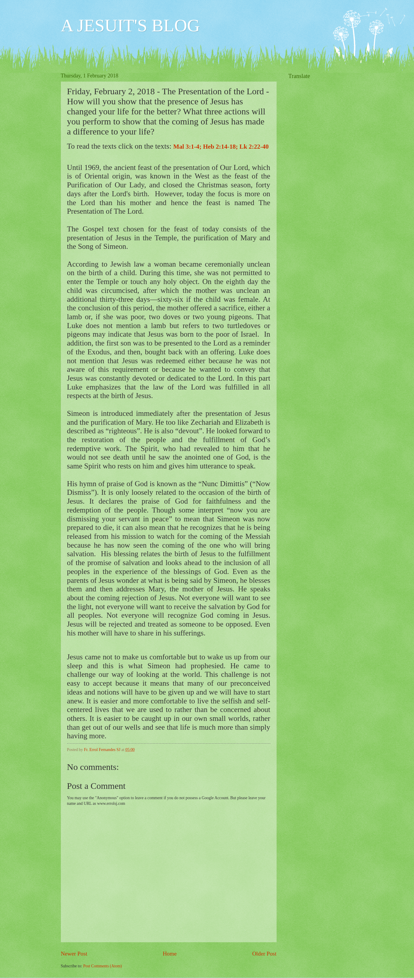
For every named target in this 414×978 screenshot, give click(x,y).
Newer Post (74, 954)
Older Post (264, 954)
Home (170, 954)
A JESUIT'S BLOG (130, 25)
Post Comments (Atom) (102, 966)
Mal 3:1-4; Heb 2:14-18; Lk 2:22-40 (221, 146)
